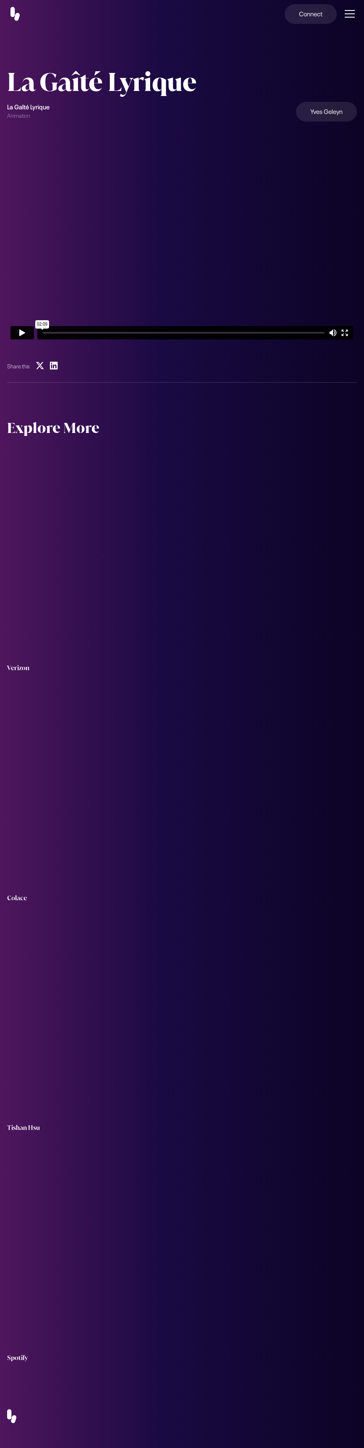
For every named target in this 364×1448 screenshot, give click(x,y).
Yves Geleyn (326, 111)
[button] (348, 14)
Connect (310, 13)
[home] (20, 14)
